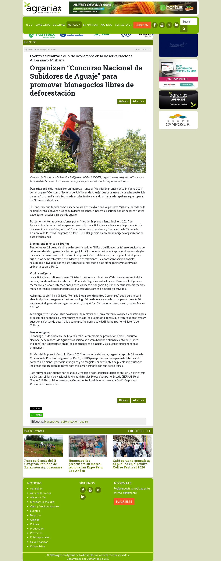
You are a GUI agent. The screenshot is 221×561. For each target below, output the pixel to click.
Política (34, 524)
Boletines (59, 24)
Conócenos (42, 24)
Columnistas (37, 546)
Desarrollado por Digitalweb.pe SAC (88, 558)
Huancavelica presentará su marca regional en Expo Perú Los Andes (86, 465)
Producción (37, 528)
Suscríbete (142, 25)
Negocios (35, 515)
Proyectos (36, 532)
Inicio (30, 24)
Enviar (124, 101)
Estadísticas (90, 24)
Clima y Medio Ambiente (44, 506)
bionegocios (51, 421)
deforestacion (69, 421)
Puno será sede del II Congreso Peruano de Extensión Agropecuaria (43, 464)
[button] (132, 431)
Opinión (35, 519)
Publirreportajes (39, 537)
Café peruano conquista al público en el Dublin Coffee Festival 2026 (131, 464)
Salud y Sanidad (39, 541)
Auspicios (106, 24)
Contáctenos (123, 24)
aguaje (84, 421)
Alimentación (38, 497)
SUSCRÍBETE (124, 501)
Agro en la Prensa (40, 492)
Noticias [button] (73, 24)
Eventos (30, 42)
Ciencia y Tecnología (42, 501)
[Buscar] (188, 21)
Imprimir (138, 101)
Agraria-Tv (36, 488)
